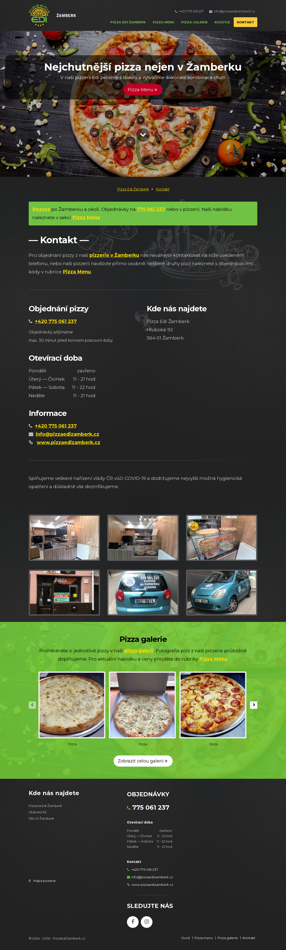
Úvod (185, 938)
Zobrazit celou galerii (143, 761)
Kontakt (163, 189)
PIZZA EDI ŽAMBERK (128, 22)
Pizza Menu (143, 89)
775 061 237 (150, 807)
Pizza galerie (228, 938)
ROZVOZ (222, 22)
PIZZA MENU (163, 22)
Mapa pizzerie (44, 881)
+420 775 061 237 (191, 11)
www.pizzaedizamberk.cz (152, 885)
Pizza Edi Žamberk (133, 189)
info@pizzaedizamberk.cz (234, 11)
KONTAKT (245, 22)
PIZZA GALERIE (194, 22)
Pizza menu (204, 938)
